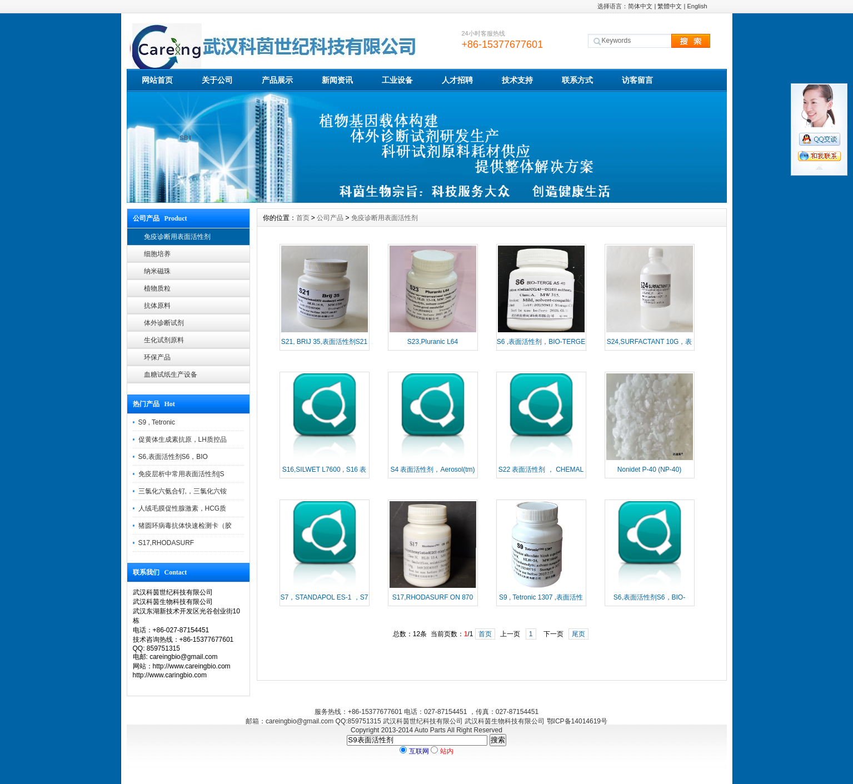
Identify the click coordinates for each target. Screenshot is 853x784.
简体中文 (640, 6)
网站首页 (157, 80)
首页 (303, 218)
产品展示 (277, 80)
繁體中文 (669, 6)
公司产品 (330, 218)
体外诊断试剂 (164, 323)
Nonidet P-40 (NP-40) (649, 469)
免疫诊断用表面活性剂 (177, 237)
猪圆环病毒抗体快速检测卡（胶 (185, 526)
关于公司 (217, 80)
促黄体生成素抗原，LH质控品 (182, 439)
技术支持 (517, 80)
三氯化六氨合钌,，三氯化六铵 (182, 491)
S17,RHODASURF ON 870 (432, 597)
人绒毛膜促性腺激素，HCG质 (182, 508)
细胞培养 (157, 254)
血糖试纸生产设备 (170, 374)
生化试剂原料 (164, 340)
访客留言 (637, 80)
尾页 (578, 634)
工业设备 (397, 80)
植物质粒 (157, 288)
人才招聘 (457, 80)
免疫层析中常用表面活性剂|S (181, 474)
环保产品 (157, 357)
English (697, 6)
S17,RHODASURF (166, 543)
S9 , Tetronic (156, 422)
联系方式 (577, 80)
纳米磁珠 (157, 271)
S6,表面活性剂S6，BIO (173, 457)
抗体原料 (157, 305)
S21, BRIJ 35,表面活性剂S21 (324, 342)
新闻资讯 (337, 80)
